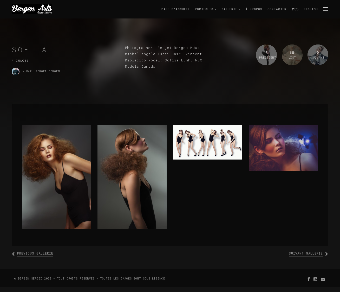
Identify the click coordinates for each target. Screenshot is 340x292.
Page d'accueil (175, 9)
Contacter (276, 9)
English (311, 9)
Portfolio (206, 9)
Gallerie (231, 9)
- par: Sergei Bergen (41, 71)
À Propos (254, 9)
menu (325, 9)
